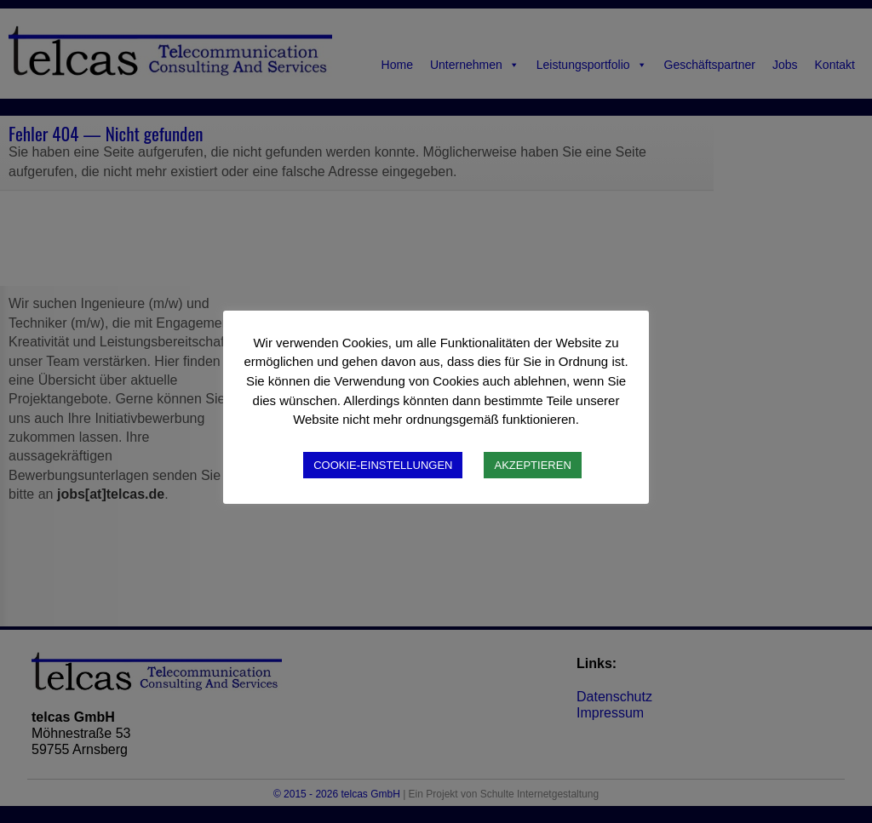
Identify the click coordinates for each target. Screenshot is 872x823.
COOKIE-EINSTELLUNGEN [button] (382, 465)
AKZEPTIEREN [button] (532, 465)
